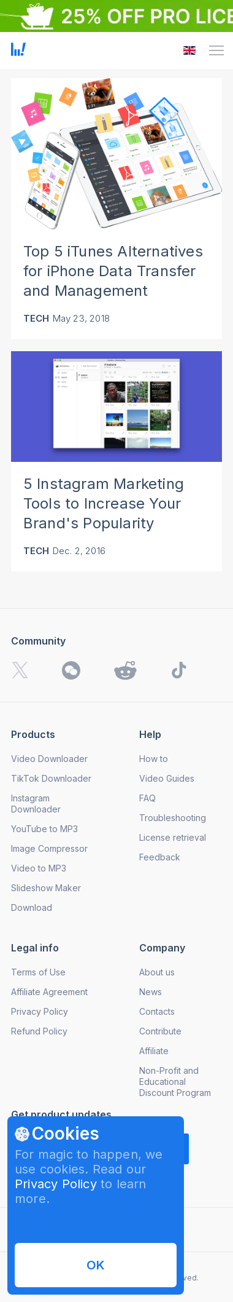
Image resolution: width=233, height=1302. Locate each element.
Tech (36, 318)
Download (31, 907)
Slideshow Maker (46, 888)
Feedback (159, 857)
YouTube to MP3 (44, 829)
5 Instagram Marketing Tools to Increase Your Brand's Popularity (103, 503)
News (150, 991)
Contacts (157, 1011)
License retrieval (172, 837)
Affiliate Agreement (49, 991)
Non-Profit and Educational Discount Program (175, 1081)
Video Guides (166, 778)
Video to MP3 (38, 868)
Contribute (160, 1031)
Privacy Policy (56, 1184)
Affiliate (154, 1051)
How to (153, 758)
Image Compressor (49, 848)
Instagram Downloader (36, 803)
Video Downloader (49, 758)
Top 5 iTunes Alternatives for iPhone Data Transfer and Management (113, 271)
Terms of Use (38, 972)
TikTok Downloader (51, 778)
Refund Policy (39, 1031)
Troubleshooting (172, 817)
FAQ (147, 798)
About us (157, 972)
